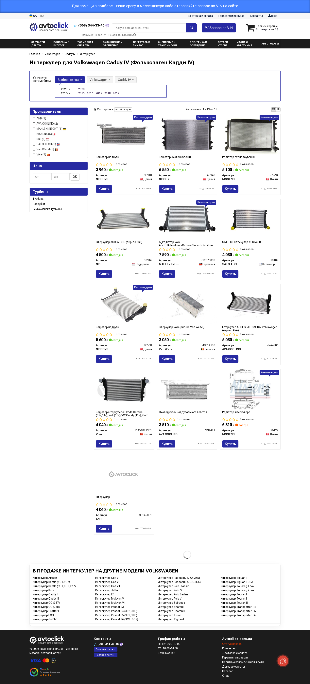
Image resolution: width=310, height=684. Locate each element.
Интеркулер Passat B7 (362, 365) (179, 577)
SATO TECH (46, 144)
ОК (75, 177)
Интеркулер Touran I (234, 594)
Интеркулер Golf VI (107, 582)
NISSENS (44, 133)
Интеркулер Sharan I (171, 606)
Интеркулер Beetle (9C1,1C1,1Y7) (54, 586)
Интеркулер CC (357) (46, 602)
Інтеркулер (103, 497)
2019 (116, 93)
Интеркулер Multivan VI (110, 602)
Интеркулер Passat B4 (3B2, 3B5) (116, 611)
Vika (41, 154)
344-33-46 (89, 25)
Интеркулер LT (104, 594)
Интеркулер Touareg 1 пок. (238, 586)
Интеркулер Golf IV (45, 619)
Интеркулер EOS (43, 615)
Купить (104, 189)
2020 (81, 89)
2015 (81, 93)
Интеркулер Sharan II (171, 611)
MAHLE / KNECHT (49, 128)
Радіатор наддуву (107, 157)
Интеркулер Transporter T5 (238, 611)
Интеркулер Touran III (234, 602)
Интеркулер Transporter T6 (238, 615)
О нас (225, 675)
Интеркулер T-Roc (169, 615)
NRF (41, 139)
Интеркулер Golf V (107, 577)
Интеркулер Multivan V (109, 598)
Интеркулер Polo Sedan (173, 594)
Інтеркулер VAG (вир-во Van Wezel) (181, 327)
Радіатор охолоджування (175, 157)
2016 (90, 93)
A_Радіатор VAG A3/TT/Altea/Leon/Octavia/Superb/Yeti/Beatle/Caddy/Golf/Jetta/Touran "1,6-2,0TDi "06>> (187, 243)
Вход (273, 16)
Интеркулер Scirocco (171, 602)
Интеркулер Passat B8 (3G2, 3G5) (179, 582)
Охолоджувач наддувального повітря (183, 412)
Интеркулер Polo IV (170, 590)
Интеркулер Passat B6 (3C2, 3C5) (116, 619)
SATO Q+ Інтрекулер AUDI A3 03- (243, 242)
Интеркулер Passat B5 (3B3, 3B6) (116, 615)
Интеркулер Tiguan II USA (237, 582)
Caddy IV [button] (126, 80)
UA (33, 16)
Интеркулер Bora (43, 590)
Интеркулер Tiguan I (171, 619)
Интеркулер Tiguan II (234, 577)
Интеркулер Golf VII (107, 586)
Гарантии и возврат (235, 657)
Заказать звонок (105, 649)
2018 (107, 93)
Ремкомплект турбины (47, 209)
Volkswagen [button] (100, 80)
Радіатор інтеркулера (236, 412)
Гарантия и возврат (231, 15)
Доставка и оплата (200, 15)
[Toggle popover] (283, 661)
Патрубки (39, 203)
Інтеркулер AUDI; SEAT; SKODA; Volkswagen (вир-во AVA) (249, 328)
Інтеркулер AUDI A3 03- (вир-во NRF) (119, 242)
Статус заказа (232, 643)
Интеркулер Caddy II (45, 594)
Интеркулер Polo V (169, 598)
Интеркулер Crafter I (46, 611)
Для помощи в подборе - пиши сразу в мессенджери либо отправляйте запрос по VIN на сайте (155, 6)
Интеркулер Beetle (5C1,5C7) (51, 582)
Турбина (38, 198)
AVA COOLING (45, 123)
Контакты (256, 15)
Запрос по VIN (219, 28)
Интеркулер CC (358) (46, 606)
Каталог (227, 671)
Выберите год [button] (70, 80)
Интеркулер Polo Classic (173, 586)
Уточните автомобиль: (42, 79)
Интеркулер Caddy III (46, 598)
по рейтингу (123, 109)
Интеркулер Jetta (106, 590)
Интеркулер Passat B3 (109, 606)
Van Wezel (45, 149)
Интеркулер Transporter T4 (238, 606)
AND (39, 118)
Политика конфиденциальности (243, 662)
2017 (99, 93)
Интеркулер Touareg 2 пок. (238, 590)
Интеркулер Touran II (234, 598)
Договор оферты (233, 666)
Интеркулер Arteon (45, 577)
